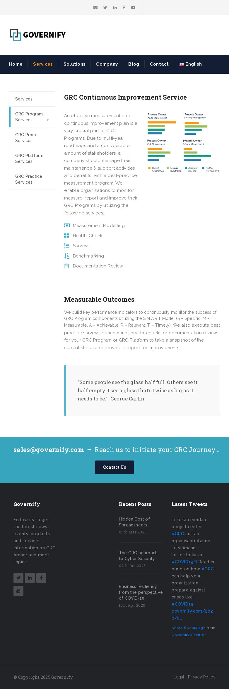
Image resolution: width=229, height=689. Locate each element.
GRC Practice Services (28, 179)
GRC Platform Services (29, 158)
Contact (159, 64)
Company (107, 64)
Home (16, 64)
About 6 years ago (189, 628)
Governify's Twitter (189, 635)
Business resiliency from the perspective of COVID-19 (141, 592)
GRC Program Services (29, 117)
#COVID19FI (184, 562)
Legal (178, 677)
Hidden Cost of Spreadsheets (134, 522)
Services (43, 64)
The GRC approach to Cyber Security (138, 555)
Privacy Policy (202, 677)
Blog (133, 64)
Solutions (75, 64)
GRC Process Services (28, 137)
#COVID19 (183, 604)
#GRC (178, 533)
